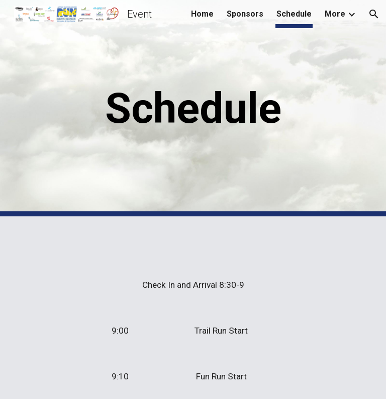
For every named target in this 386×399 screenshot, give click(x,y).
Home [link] (202, 14)
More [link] (335, 14)
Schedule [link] (294, 14)
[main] (192, 108)
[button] (374, 14)
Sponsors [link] (245, 14)
